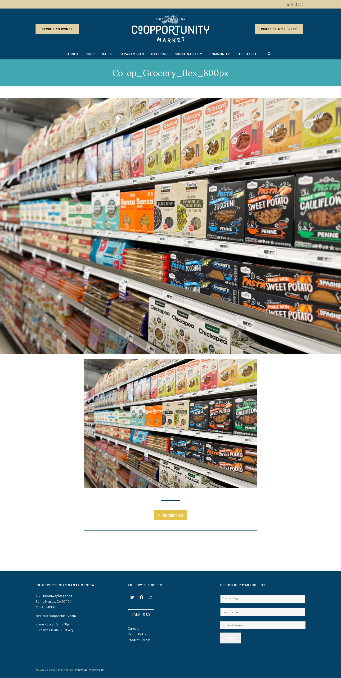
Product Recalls (139, 640)
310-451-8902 (46, 607)
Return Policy (137, 634)
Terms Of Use (80, 669)
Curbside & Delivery (279, 29)
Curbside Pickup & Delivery (54, 630)
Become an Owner (57, 29)
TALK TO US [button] (141, 614)
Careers (133, 628)
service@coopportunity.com (56, 616)
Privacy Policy (96, 669)
